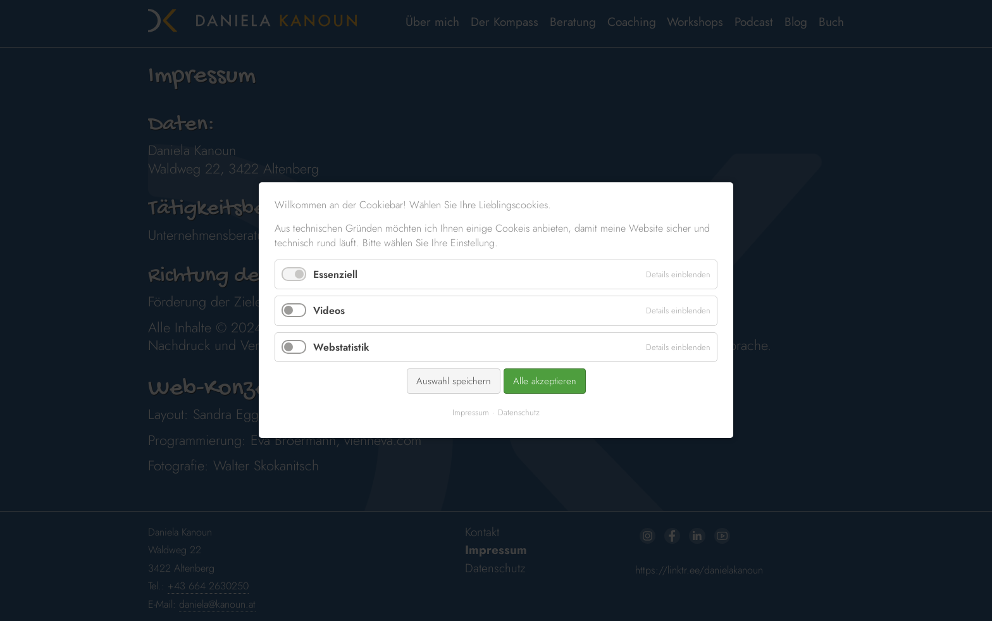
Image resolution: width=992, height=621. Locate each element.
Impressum (471, 412)
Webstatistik (343, 347)
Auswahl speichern (454, 380)
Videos (331, 311)
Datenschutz (518, 412)
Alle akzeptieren (543, 380)
